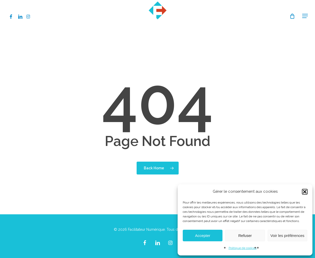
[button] (304, 191)
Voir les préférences (287, 235)
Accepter (202, 235)
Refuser (245, 235)
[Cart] (292, 16)
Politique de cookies (243, 248)
